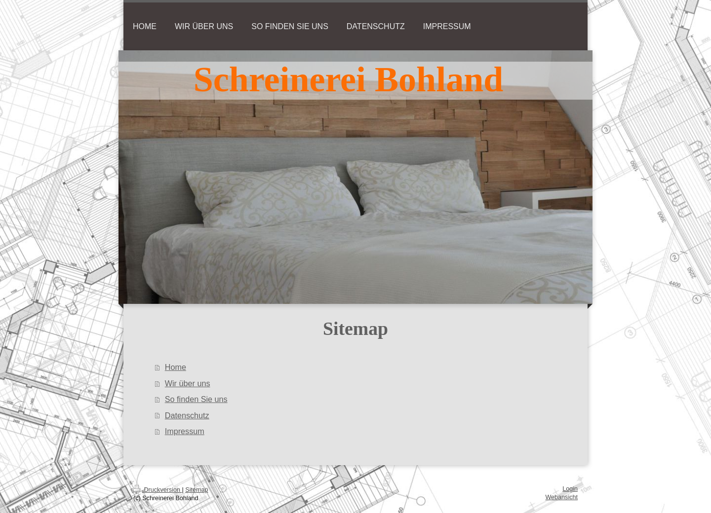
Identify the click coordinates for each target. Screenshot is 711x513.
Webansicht (561, 497)
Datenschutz (187, 415)
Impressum (184, 431)
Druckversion (157, 489)
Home (175, 367)
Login (570, 488)
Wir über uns (187, 383)
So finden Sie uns (196, 399)
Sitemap (196, 489)
